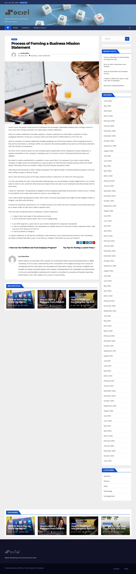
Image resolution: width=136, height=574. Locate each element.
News (106, 486)
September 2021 (110, 351)
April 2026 (108, 111)
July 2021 (107, 361)
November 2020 (110, 396)
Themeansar (39, 568)
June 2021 (107, 366)
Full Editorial (56, 305)
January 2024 (109, 246)
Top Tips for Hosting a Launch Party (79, 248)
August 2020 (108, 411)
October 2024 (109, 201)
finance (106, 481)
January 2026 (109, 126)
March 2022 (108, 331)
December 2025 (110, 131)
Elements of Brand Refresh (114, 86)
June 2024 (108, 221)
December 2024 (110, 191)
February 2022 (109, 336)
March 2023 (108, 296)
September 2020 (110, 406)
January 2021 (109, 386)
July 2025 (107, 156)
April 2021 (107, 371)
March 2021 (108, 376)
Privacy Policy (40, 28)
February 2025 (109, 181)
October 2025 (109, 141)
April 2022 (107, 326)
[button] (130, 28)
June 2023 (108, 281)
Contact (26, 28)
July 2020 (107, 416)
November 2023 (110, 256)
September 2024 (110, 206)
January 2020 (109, 446)
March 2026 (108, 116)
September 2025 (110, 146)
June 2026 (108, 101)
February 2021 (109, 381)
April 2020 (108, 431)
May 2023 (107, 286)
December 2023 (110, 251)
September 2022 (110, 311)
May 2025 (107, 166)
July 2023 (107, 276)
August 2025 (108, 151)
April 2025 (107, 171)
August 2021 (108, 356)
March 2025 (108, 176)
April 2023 (107, 291)
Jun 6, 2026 (14, 532)
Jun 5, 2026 (77, 532)
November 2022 (110, 306)
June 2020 (108, 421)
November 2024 (110, 196)
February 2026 (109, 121)
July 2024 (107, 216)
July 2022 (107, 316)
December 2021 (109, 341)
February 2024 (109, 241)
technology (108, 491)
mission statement (44, 55)
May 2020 (107, 426)
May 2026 (107, 106)
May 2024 (107, 226)
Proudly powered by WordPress (14, 568)
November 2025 (110, 136)
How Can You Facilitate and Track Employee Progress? (32, 248)
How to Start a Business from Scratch (51, 300)
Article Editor (25, 53)
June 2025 (108, 161)
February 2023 (109, 301)
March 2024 (108, 236)
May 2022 (107, 321)
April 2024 (107, 231)
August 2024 (108, 211)
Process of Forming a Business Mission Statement (45, 45)
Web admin (23, 305)
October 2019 (109, 456)
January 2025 (109, 186)
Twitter (126, 568)
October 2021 (109, 346)
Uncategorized (109, 496)
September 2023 (110, 266)
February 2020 (109, 441)
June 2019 (107, 461)
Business (14, 39)
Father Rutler (13, 127)
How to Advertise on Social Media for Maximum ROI (19, 302)
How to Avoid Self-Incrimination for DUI (82, 300)
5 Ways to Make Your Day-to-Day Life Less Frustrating (114, 528)
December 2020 (110, 391)
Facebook (116, 568)
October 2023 (109, 261)
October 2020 (109, 401)
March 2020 (108, 436)
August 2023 (108, 271)
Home (15, 28)
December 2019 (109, 451)
